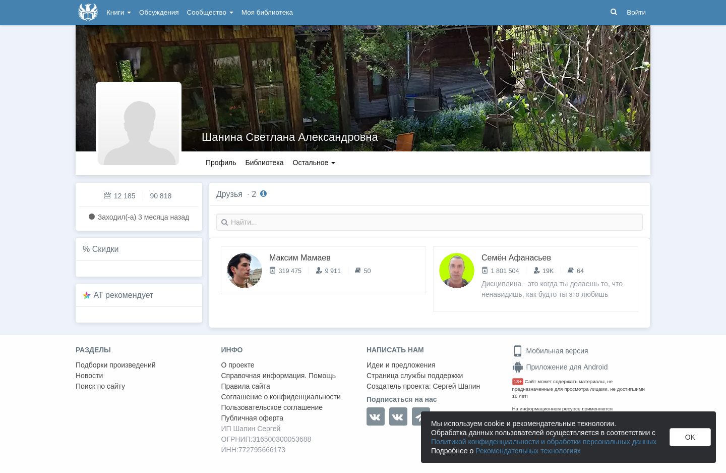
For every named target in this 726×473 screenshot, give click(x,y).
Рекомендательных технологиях (528, 451)
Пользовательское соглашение (272, 407)
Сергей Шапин (456, 386)
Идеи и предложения (401, 365)
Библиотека (264, 163)
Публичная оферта (252, 418)
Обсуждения (158, 12)
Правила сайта (245, 386)
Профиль (221, 163)
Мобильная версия (550, 350)
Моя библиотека (267, 12)
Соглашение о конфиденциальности (281, 397)
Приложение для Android (560, 367)
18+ (518, 381)
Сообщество (210, 12)
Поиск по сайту (100, 386)
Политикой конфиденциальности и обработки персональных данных (543, 442)
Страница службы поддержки (415, 376)
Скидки (105, 249)
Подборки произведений (116, 365)
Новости (89, 376)
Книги (118, 12)
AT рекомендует (124, 295)
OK (690, 437)
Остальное (314, 163)
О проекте (238, 365)
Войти (636, 12)
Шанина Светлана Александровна (290, 137)
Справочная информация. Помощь (278, 376)
